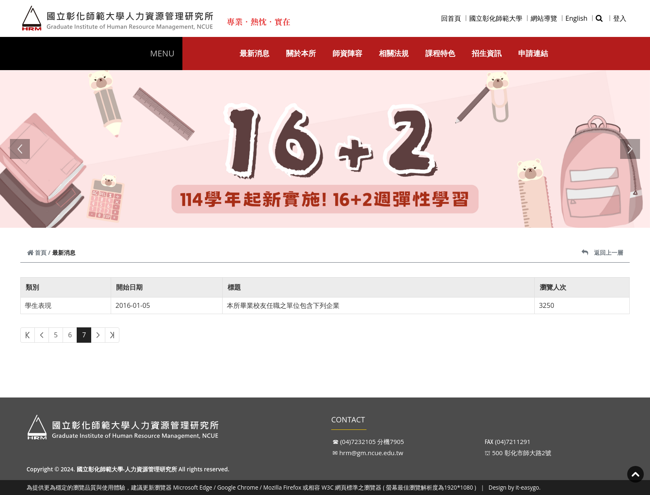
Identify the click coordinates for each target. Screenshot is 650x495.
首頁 (36, 252)
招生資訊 (487, 53)
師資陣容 (347, 53)
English (576, 18)
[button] (20, 149)
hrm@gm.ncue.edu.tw (371, 453)
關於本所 (301, 53)
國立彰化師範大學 (495, 18)
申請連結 (533, 53)
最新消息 (254, 53)
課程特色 (440, 53)
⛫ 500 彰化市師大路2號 (518, 453)
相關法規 (394, 53)
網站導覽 (544, 18)
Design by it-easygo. (515, 487)
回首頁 (451, 18)
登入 (619, 18)
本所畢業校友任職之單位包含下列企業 (283, 305)
